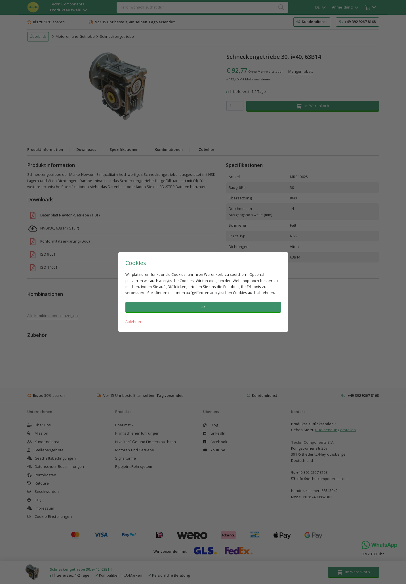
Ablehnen (133, 321)
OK (203, 306)
